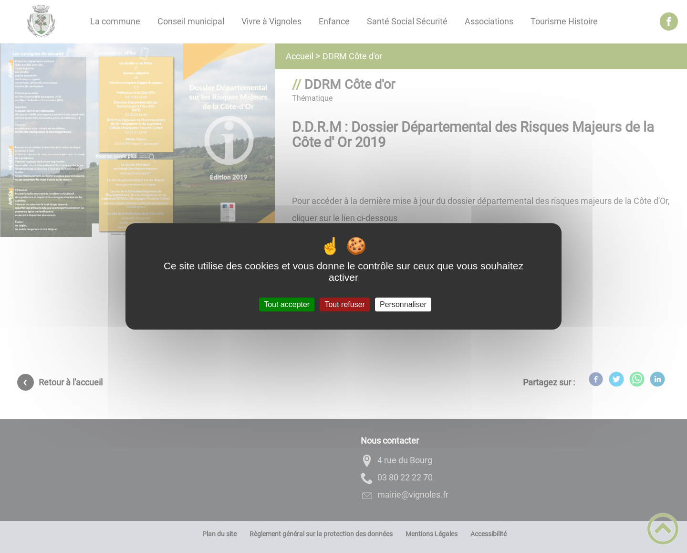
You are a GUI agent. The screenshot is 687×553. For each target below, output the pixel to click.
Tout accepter (287, 304)
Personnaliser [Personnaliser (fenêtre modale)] (403, 304)
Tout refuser (344, 304)
